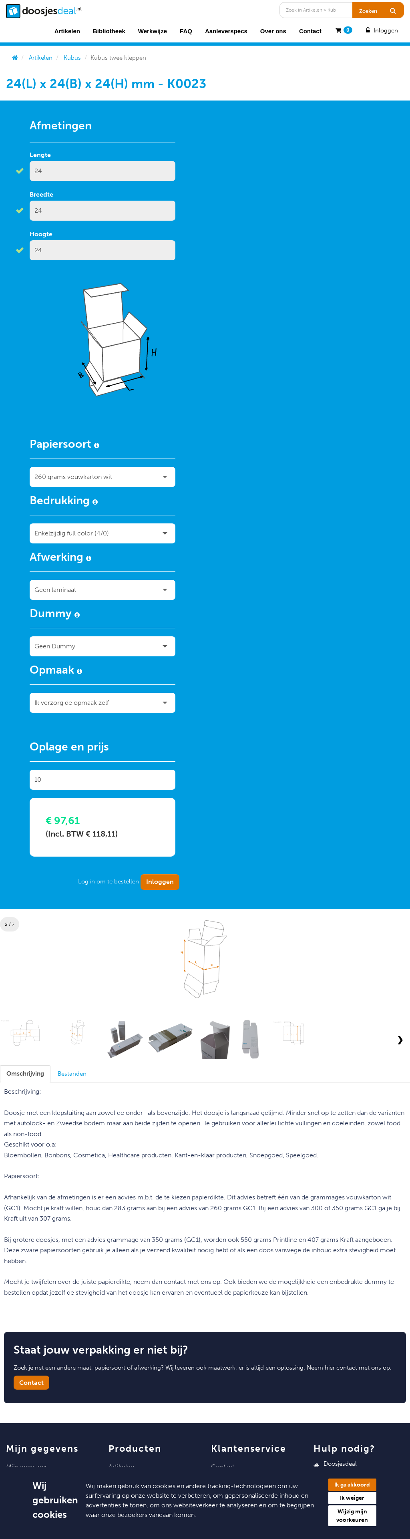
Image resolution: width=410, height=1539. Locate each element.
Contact (310, 31)
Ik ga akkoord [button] (352, 1484)
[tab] (25, 1073)
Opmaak (56, 671)
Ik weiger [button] (352, 1498)
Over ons (273, 31)
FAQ (186, 31)
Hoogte (41, 234)
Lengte (40, 155)
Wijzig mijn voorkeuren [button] (352, 1515)
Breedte (41, 194)
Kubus (72, 57)
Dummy (55, 615)
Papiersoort (64, 445)
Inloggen (381, 30)
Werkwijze (152, 31)
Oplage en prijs (69, 748)
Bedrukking (64, 502)
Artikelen (67, 31)
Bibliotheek (109, 31)
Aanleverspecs (226, 31)
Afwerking (60, 558)
